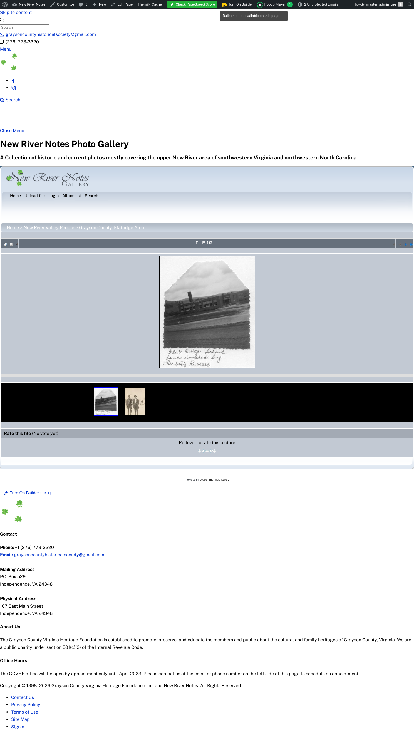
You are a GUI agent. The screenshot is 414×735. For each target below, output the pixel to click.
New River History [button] (178, 117)
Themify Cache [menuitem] (150, 4)
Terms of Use (24, 712)
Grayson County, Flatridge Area (111, 227)
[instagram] (13, 87)
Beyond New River (125, 117)
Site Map (20, 719)
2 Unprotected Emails (321, 4)
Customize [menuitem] (65, 4)
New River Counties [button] (71, 117)
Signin (17, 726)
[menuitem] (5, 4)
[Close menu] (12, 130)
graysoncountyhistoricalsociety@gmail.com (52, 554)
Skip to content (16, 12)
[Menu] (5, 49)
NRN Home (24, 117)
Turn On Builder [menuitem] (237, 4)
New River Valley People (49, 227)
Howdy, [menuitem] (378, 4)
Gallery (216, 117)
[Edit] (45, 493)
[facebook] (13, 80)
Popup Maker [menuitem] (278, 4)
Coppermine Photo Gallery (214, 479)
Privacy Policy (25, 704)
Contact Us (22, 697)
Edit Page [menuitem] (125, 4)
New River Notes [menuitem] (32, 4)
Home (13, 227)
